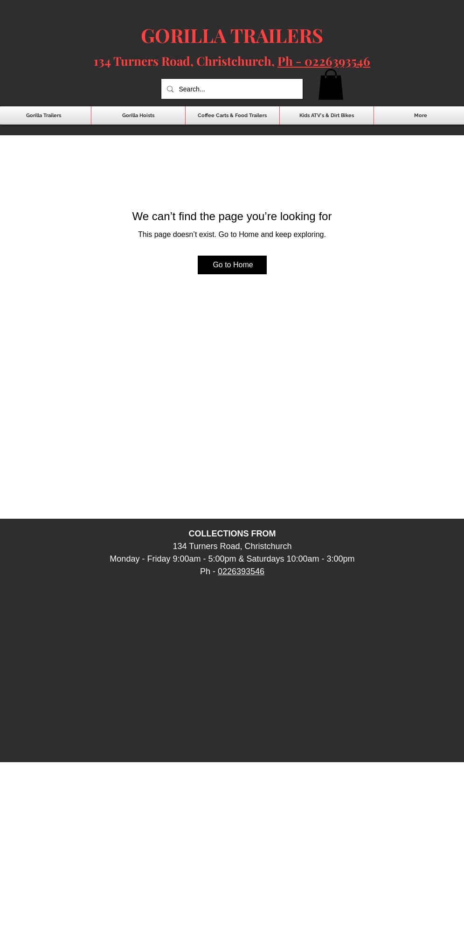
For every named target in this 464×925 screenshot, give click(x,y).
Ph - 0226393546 (323, 61)
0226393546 (241, 571)
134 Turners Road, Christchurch (182, 61)
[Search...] (231, 89)
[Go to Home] (232, 265)
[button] (331, 84)
